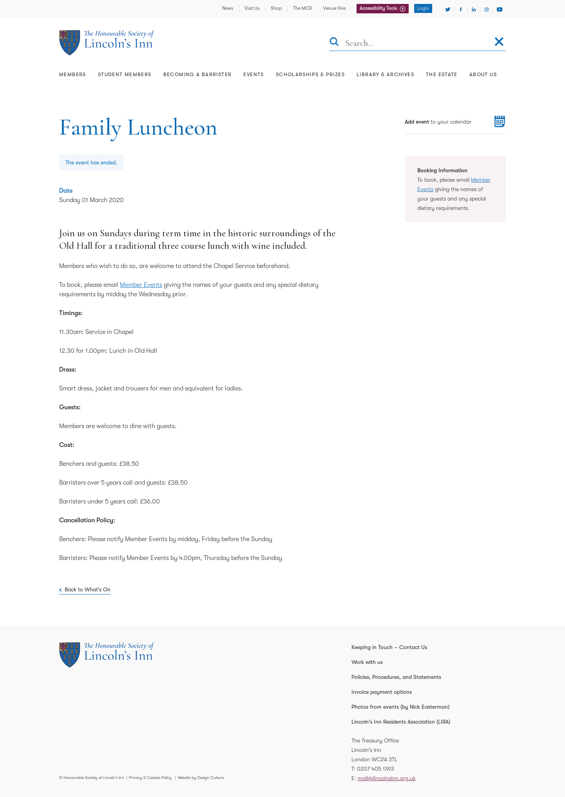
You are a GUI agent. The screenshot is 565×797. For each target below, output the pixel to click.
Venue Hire (334, 8)
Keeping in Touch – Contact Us (389, 647)
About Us (483, 74)
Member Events (141, 284)
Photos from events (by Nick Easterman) (400, 707)
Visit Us (251, 8)
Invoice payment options (381, 692)
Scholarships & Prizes (310, 74)
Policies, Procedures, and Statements (396, 677)
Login (423, 8)
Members (72, 74)
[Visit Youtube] (499, 9)
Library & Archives (385, 74)
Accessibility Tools (379, 8)
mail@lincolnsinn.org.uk (387, 778)
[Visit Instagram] (486, 9)
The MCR (302, 8)
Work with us (367, 662)
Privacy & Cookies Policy (150, 777)
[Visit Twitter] (448, 9)
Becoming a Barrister (197, 74)
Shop (276, 8)
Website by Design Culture (200, 777)
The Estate (442, 74)
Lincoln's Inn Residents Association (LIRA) (400, 722)
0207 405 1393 (375, 769)
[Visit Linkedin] (473, 9)
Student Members (125, 74)
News (227, 8)
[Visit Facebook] (461, 9)
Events (253, 74)
